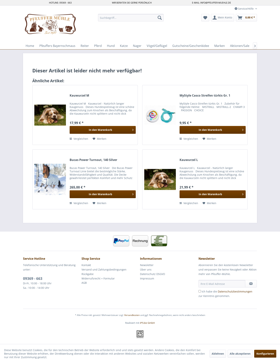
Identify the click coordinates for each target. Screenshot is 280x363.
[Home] (30, 45)
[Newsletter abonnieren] (251, 283)
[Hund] (110, 45)
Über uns (146, 269)
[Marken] (219, 45)
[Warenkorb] (246, 17)
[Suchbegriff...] (131, 17)
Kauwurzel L (189, 160)
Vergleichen (79, 138)
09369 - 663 (32, 278)
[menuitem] (131, 17)
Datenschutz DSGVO (152, 274)
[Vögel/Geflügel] (157, 45)
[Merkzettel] (205, 17)
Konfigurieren (265, 353)
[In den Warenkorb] (103, 130)
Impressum (147, 278)
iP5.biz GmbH (147, 322)
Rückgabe (88, 274)
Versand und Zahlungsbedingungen (104, 269)
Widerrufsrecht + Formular (98, 278)
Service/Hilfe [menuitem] (244, 8)
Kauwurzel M (79, 95)
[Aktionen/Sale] (239, 45)
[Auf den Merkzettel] (99, 139)
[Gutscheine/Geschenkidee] (191, 45)
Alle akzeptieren (240, 353)
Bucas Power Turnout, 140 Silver (93, 160)
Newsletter (147, 265)
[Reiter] (85, 45)
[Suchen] (160, 17)
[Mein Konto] (222, 17)
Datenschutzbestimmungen (235, 291)
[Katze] (123, 45)
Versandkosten (132, 315)
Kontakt (86, 265)
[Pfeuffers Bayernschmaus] (57, 45)
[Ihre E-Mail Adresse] (221, 283)
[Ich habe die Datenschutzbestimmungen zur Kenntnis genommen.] (199, 291)
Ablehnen (218, 353)
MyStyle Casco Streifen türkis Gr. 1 (205, 95)
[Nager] (137, 45)
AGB (84, 282)
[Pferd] (98, 45)
